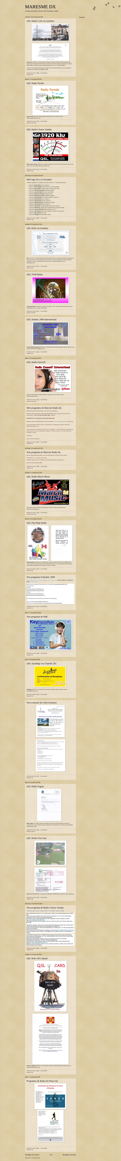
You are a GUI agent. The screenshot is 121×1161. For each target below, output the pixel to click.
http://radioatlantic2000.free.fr (60, 584)
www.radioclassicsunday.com (37, 920)
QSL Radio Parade (35, 83)
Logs (32, 219)
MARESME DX (40, 6)
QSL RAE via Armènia (37, 228)
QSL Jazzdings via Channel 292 (41, 663)
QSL (32, 74)
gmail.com (70, 421)
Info (32, 443)
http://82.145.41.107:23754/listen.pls (35, 593)
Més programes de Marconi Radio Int (44, 408)
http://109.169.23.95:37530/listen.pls (35, 589)
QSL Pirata (33, 122)
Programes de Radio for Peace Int (42, 1081)
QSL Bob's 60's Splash (37, 958)
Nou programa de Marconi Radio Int (43, 452)
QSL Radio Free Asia (36, 838)
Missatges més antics (69, 1155)
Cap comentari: (44, 73)
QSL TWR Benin (35, 274)
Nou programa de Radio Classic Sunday (45, 907)
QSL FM (33, 831)
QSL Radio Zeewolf (36, 362)
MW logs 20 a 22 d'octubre (39, 179)
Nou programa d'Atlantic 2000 (41, 577)
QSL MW (33, 312)
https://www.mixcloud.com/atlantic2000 (53, 603)
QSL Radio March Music (38, 476)
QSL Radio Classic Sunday (39, 129)
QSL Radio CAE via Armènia (40, 21)
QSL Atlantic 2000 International (41, 319)
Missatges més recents (32, 1155)
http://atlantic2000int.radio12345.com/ (35, 590)
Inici (51, 1155)
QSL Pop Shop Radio (37, 522)
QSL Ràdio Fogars (35, 786)
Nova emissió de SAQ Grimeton (42, 702)
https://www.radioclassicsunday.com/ (41, 165)
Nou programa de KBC (37, 616)
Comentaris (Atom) (36, 1157)
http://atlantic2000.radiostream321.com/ (36, 595)
